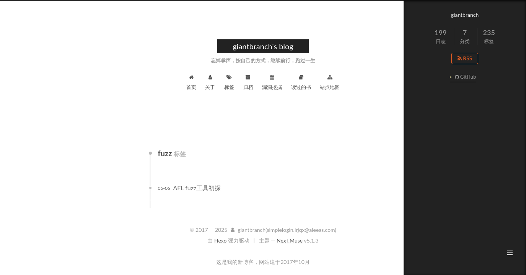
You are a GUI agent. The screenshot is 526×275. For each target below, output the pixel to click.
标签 (229, 82)
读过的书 (301, 82)
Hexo (220, 240)
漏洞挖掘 (272, 82)
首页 (191, 82)
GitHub (464, 77)
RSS (465, 58)
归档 (248, 82)
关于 (210, 82)
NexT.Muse (290, 240)
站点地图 (330, 82)
